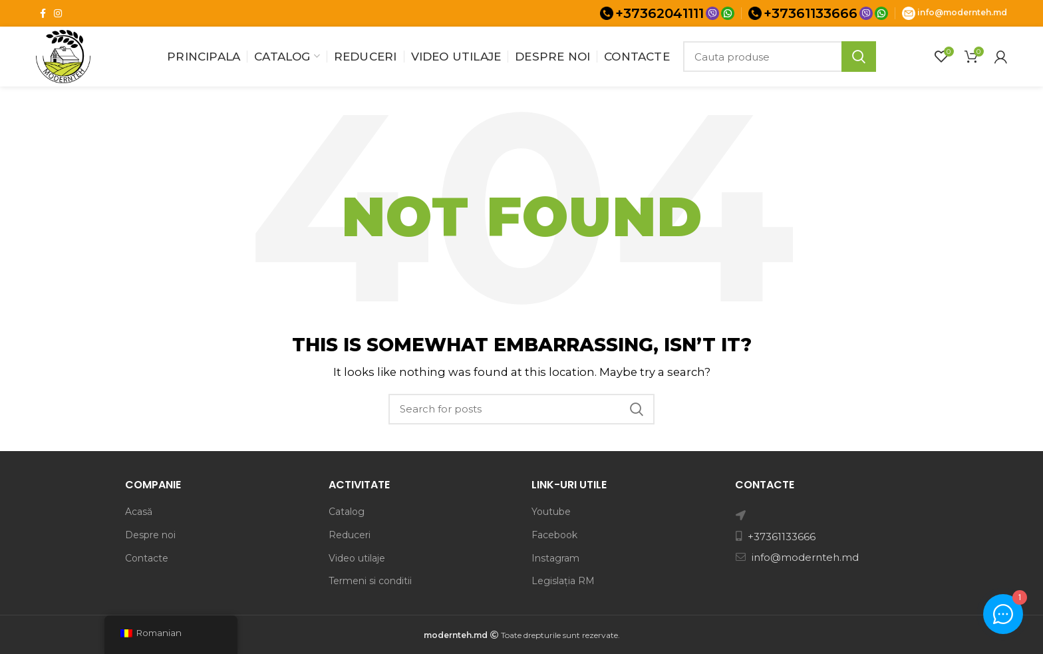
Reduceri (350, 535)
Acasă (138, 512)
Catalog (347, 512)
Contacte (146, 558)
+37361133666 (810, 13)
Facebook (554, 535)
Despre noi (150, 535)
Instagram (555, 558)
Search (858, 56)
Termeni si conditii (370, 581)
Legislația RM (563, 581)
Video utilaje (357, 558)
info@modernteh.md (962, 12)
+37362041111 (659, 13)
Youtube (551, 512)
